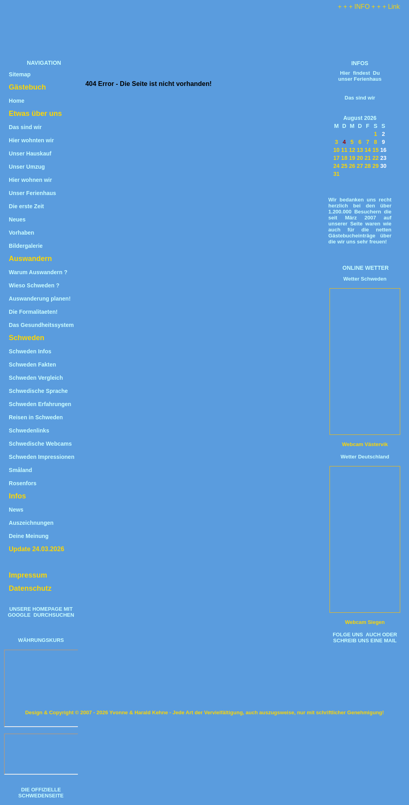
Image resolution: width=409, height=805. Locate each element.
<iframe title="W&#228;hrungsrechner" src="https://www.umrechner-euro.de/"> (41, 688)
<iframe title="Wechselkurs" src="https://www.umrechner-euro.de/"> (41, 754)
